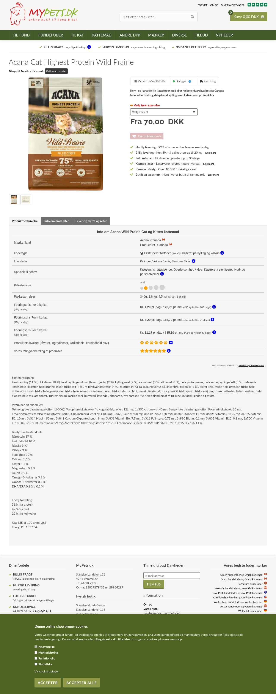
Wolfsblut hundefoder (250, 610)
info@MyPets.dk (42, 611)
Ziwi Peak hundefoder (225, 592)
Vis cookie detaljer (46, 671)
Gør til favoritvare (149, 136)
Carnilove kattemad (251, 597)
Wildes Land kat (253, 601)
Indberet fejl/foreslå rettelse (251, 365)
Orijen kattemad (253, 574)
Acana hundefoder (231, 579)
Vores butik (150, 608)
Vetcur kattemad (253, 606)
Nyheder (224, 35)
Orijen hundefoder (230, 574)
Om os (214, 5)
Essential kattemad (252, 588)
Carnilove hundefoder (225, 597)
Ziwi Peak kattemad (251, 592)
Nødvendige (46, 646)
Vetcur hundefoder (230, 606)
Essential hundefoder (226, 588)
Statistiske (45, 664)
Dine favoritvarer (232, 5)
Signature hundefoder (250, 583)
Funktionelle (46, 658)
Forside (202, 5)
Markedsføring (48, 652)
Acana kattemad (253, 579)
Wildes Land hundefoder (227, 601)
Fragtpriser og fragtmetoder (161, 613)
